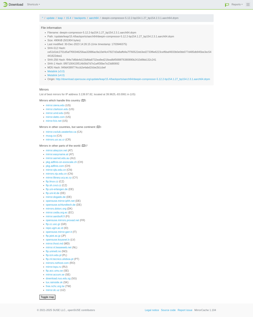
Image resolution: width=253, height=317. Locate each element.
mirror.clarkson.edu (57, 109)
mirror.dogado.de (56, 197)
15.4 (68, 18)
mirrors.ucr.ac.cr (55, 139)
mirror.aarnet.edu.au (57, 158)
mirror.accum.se (55, 274)
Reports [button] (236, 4)
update (50, 18)
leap (60, 18)
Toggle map (47, 297)
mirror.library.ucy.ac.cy (59, 177)
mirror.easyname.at (57, 154)
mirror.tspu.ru (53, 266)
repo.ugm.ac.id (54, 228)
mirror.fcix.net (54, 120)
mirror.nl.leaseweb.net (58, 247)
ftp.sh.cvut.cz (53, 185)
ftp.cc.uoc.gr (53, 224)
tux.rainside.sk (54, 282)
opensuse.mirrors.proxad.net (62, 220)
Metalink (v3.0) (56, 71)
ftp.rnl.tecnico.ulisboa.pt (59, 259)
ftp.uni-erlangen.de (57, 189)
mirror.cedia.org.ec (56, 212)
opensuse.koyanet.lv (58, 239)
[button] (227, 4)
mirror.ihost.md (54, 243)
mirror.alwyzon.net (56, 150)
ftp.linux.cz (52, 181)
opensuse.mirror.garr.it (59, 232)
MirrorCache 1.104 (205, 310)
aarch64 (94, 18)
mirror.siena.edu (55, 105)
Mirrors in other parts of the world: (60, 145)
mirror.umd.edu (54, 113)
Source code (168, 310)
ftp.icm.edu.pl (53, 255)
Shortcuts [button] (32, 4)
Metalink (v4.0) (56, 75)
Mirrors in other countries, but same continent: (68, 127)
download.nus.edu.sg (58, 278)
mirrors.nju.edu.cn (56, 173)
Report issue (185, 310)
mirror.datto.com (55, 117)
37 (86, 145)
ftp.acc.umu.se (54, 270)
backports (80, 18)
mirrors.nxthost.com (57, 263)
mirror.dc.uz (53, 290)
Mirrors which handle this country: (60, 100)
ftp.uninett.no (53, 251)
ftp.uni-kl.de (52, 193)
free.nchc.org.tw (55, 286)
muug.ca (51, 135)
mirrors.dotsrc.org (56, 208)
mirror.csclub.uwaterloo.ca (61, 131)
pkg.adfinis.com (55, 166)
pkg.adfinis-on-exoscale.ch (61, 162)
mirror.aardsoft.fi (55, 216)
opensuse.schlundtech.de (61, 204)
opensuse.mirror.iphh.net (60, 200)
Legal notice (152, 310)
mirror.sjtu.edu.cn (56, 169)
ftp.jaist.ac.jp (53, 235)
